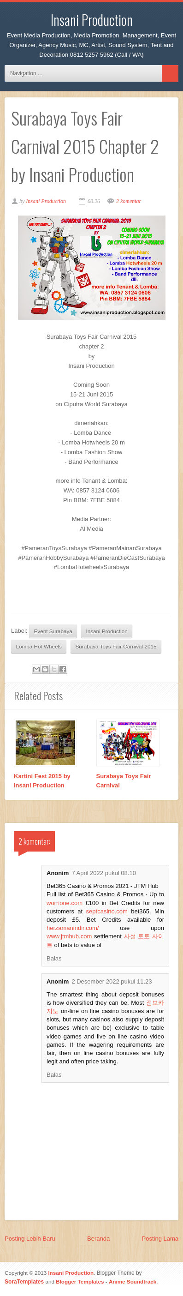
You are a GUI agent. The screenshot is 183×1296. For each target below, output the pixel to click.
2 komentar (128, 201)
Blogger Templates (80, 1281)
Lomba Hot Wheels (39, 646)
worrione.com (65, 903)
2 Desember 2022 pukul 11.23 (111, 981)
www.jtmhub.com (69, 936)
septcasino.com (107, 911)
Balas (54, 958)
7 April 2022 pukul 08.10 (103, 873)
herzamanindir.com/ (73, 927)
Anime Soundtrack (132, 1281)
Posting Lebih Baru (30, 1238)
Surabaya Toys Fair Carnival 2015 (116, 646)
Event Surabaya (53, 631)
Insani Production (92, 19)
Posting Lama (160, 1238)
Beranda (98, 1238)
